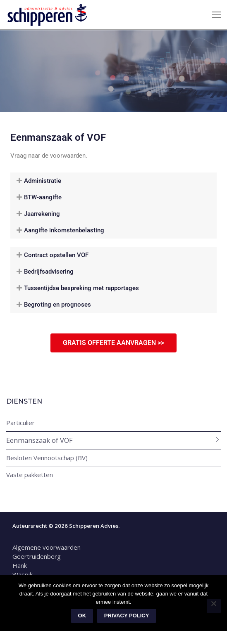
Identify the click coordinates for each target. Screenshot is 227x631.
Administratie (42, 180)
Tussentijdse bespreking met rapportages (81, 288)
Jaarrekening (42, 213)
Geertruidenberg (36, 556)
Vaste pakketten (29, 474)
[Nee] (214, 606)
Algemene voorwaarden (47, 547)
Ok (82, 615)
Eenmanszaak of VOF (39, 440)
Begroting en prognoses (57, 304)
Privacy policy (126, 615)
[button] (113, 181)
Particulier (20, 422)
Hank (19, 565)
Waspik (22, 574)
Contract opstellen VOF (56, 255)
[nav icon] (216, 15)
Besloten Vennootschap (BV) (47, 458)
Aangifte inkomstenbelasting (64, 230)
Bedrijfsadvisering (49, 271)
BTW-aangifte (43, 197)
